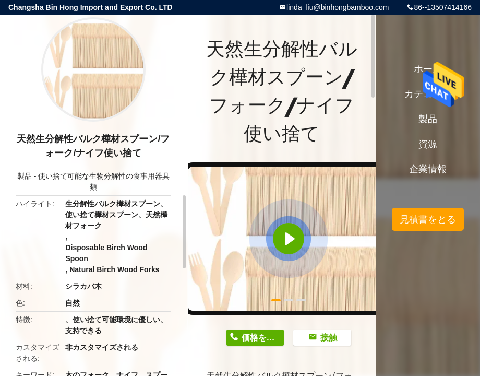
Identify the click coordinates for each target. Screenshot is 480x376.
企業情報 (428, 169)
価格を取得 (262, 337)
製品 (24, 176)
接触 (328, 337)
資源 (427, 144)
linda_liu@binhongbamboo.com (337, 7)
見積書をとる (428, 219)
